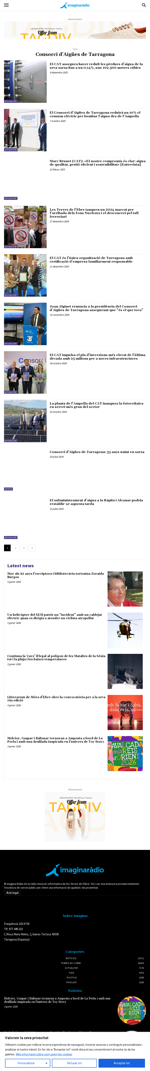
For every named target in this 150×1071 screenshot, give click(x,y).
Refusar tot (74, 1063)
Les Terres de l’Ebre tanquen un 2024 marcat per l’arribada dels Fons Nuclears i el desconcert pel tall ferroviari (94, 213)
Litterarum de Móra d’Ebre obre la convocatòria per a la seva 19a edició (56, 699)
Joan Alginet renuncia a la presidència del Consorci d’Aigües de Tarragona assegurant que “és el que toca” (96, 308)
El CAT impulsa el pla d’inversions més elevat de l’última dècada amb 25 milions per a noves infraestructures (97, 357)
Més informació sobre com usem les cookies (44, 1054)
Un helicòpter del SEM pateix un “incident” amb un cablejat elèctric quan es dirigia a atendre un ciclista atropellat (54, 616)
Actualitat (11, 101)
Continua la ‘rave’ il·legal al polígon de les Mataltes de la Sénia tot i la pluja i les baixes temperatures (56, 657)
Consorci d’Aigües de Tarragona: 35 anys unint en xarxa (97, 452)
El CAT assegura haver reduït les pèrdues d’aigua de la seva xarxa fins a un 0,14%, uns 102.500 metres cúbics (96, 66)
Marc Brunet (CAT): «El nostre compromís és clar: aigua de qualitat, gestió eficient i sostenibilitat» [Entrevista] (98, 163)
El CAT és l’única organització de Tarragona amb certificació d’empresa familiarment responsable (91, 260)
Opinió (8, 489)
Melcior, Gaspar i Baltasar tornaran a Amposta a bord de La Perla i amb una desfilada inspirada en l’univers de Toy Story (55, 740)
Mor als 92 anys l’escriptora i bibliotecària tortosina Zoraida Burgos (55, 575)
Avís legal (12, 892)
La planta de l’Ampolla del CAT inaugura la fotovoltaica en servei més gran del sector (96, 405)
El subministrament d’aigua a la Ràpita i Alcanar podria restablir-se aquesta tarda (96, 502)
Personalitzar (26, 1063)
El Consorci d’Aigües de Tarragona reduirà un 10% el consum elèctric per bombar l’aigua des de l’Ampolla (95, 114)
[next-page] (32, 548)
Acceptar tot (122, 1063)
